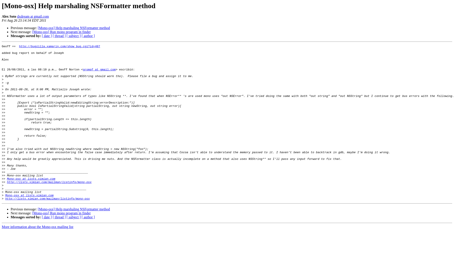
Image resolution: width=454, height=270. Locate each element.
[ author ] (88, 36)
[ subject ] (74, 36)
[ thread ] (59, 36)
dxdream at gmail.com (33, 16)
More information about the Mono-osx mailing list (37, 258)
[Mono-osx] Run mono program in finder (61, 32)
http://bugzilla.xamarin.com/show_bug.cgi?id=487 (59, 47)
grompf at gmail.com (99, 75)
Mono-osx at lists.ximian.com (31, 206)
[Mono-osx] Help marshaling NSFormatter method (74, 28)
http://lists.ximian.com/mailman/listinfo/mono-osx (49, 210)
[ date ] (47, 36)
